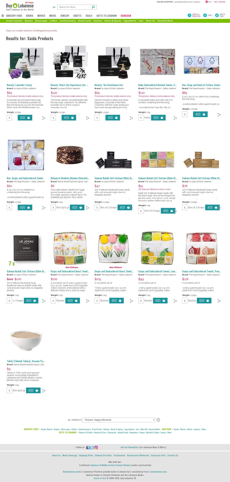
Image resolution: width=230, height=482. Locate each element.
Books (176, 429)
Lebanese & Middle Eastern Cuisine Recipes (110, 465)
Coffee (53, 20)
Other (203, 429)
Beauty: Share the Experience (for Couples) (73, 85)
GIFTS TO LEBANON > (68, 432)
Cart (210, 15)
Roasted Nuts (165, 20)
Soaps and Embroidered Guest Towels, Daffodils (75, 271)
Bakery (29, 20)
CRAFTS (77, 15)
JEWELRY (64, 15)
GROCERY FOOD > (32, 429)
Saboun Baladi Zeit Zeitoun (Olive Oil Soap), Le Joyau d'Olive (125, 178)
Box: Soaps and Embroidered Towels (25, 178)
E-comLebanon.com (157, 471)
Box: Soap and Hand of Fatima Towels (201, 85)
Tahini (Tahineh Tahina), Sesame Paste (26, 361)
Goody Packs (123, 432)
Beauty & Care (100, 432)
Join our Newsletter (129, 447)
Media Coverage (69, 455)
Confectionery (68, 20)
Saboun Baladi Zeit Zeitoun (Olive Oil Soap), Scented (165, 178)
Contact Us (173, 455)
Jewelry (197, 429)
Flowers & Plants (86, 432)
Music (189, 429)
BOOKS (29, 15)
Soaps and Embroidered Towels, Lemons (158, 271)
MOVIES (41, 15)
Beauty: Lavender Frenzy (19, 85)
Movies (183, 429)
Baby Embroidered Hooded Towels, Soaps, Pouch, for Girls (167, 85)
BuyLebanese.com (71, 471)
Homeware (134, 432)
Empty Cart (222, 15)
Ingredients (130, 20)
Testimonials (119, 455)
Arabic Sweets (14, 20)
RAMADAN (126, 15)
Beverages (41, 20)
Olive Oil (150, 20)
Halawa (97, 20)
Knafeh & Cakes (152, 432)
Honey (142, 432)
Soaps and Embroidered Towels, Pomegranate (205, 271)
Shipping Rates (86, 455)
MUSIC (52, 15)
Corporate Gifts (158, 455)
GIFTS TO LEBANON (106, 15)
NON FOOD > (167, 429)
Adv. (54, 7)
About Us (56, 455)
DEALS (89, 15)
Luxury (163, 432)
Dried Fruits (84, 20)
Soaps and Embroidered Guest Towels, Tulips (117, 271)
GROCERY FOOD (14, 15)
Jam (141, 20)
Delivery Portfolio (103, 455)
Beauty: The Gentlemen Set (109, 85)
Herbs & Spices (112, 20)
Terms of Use (99, 478)
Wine (169, 432)
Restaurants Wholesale (138, 455)
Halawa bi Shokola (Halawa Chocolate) (70, 178)
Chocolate (112, 432)
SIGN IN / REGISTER (196, 15)
